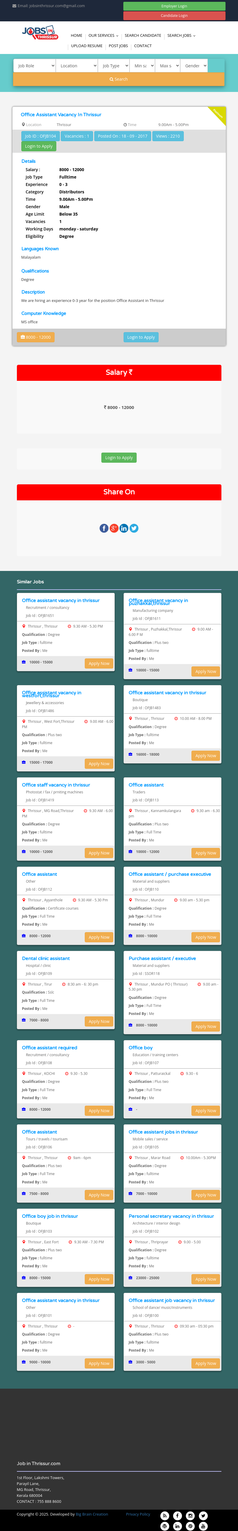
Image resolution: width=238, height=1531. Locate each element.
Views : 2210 (168, 136)
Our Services (105, 35)
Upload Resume (87, 45)
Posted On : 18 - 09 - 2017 (123, 136)
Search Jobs (182, 35)
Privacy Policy (138, 1514)
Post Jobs (118, 45)
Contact (143, 45)
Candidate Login (174, 15)
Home (76, 35)
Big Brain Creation (92, 1514)
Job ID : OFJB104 (40, 136)
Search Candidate (143, 35)
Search (119, 79)
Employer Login (174, 6)
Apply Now (99, 663)
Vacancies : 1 (77, 136)
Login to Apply (39, 146)
